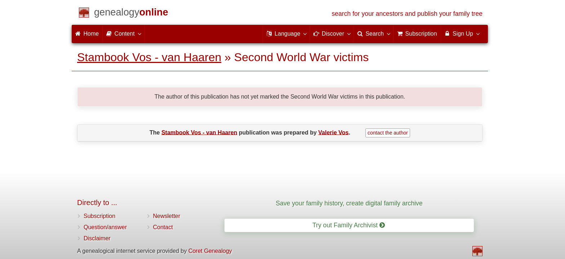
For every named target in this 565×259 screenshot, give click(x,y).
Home (87, 34)
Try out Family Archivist (348, 225)
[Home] (131, 13)
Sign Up (462, 33)
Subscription (99, 216)
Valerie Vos (333, 132)
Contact (163, 227)
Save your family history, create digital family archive (349, 203)
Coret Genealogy (210, 251)
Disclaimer (97, 238)
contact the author (388, 133)
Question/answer (105, 227)
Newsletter (167, 216)
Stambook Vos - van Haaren (149, 57)
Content (123, 33)
